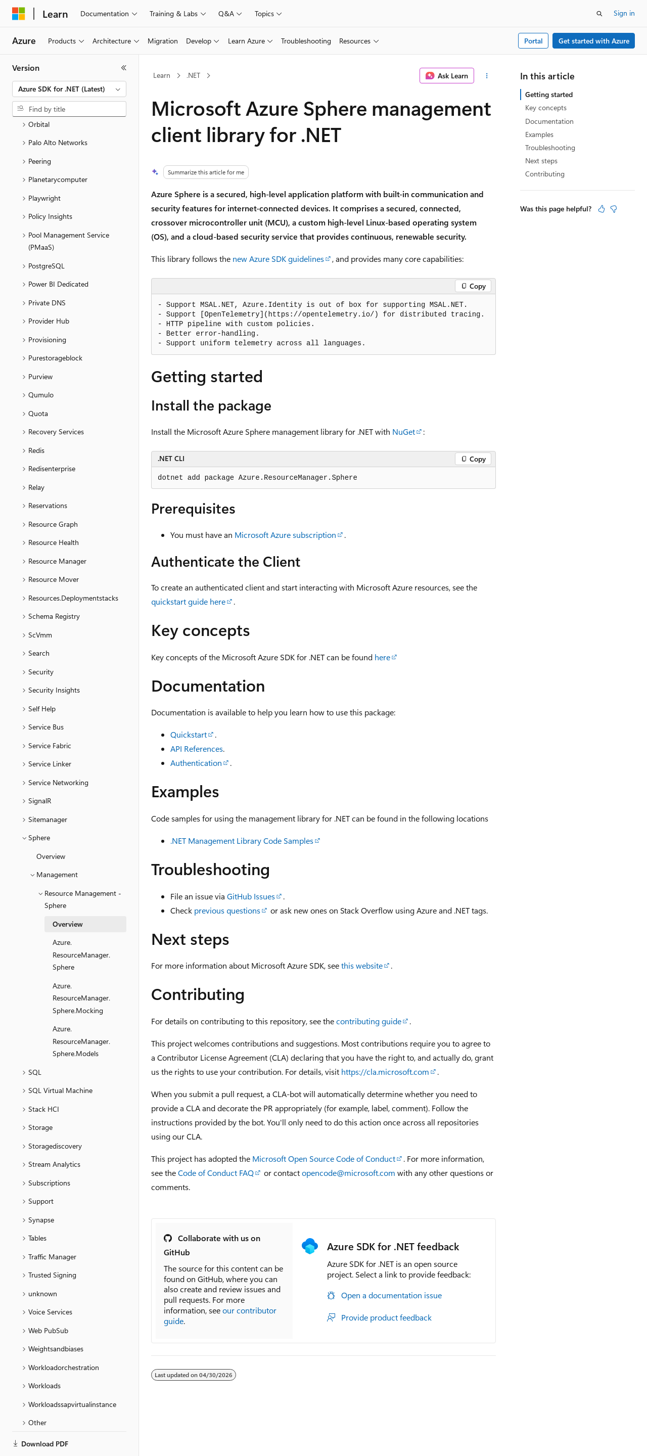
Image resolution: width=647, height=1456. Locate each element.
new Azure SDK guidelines (278, 258)
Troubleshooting (550, 147)
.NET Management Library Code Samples (241, 840)
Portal (533, 41)
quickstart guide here (188, 601)
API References (196, 748)
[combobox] (69, 89)
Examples (539, 134)
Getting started (549, 94)
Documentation (549, 121)
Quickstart (188, 734)
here (382, 657)
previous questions (227, 910)
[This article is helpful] (601, 209)
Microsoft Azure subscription (285, 534)
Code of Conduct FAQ (216, 1172)
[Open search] (599, 14)
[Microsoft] (18, 13)
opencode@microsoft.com (348, 1172)
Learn (161, 75)
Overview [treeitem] (50, 821)
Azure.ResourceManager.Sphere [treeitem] (81, 919)
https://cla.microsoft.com (385, 1071)
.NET (193, 75)
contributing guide (368, 1021)
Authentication (196, 762)
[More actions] (487, 76)
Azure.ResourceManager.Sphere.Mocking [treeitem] (81, 963)
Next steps (541, 160)
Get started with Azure (594, 41)
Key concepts (546, 107)
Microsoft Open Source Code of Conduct (323, 1158)
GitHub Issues (251, 896)
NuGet (403, 431)
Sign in (624, 13)
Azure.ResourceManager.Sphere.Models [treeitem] (81, 1006)
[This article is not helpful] (614, 209)
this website (362, 965)
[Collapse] (123, 68)
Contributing (545, 173)
